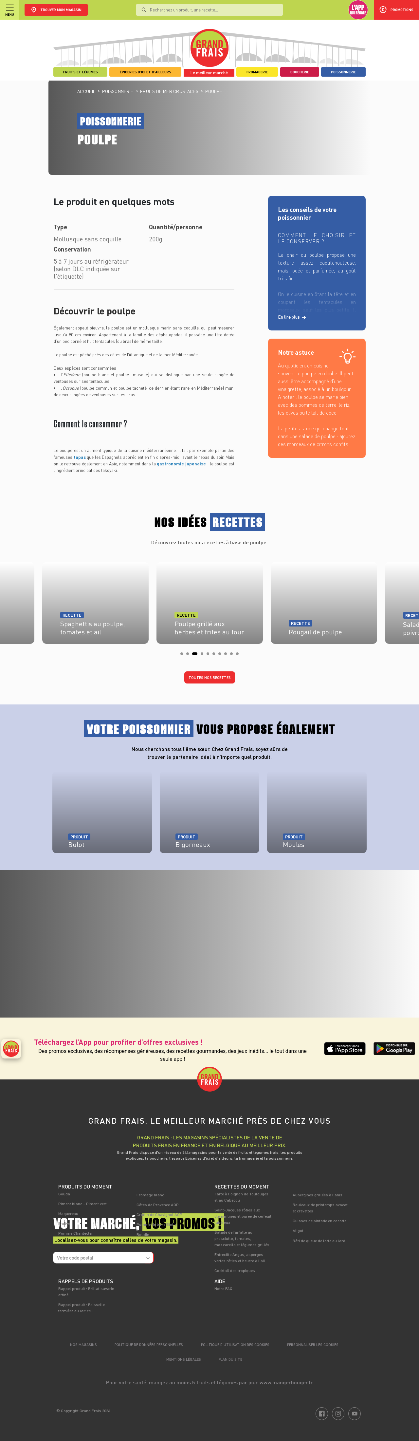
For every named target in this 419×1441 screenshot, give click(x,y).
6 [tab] (215, 655)
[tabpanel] (210, 601)
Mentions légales (183, 1359)
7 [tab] (221, 655)
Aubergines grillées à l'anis (317, 1194)
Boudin (143, 1234)
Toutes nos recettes (210, 677)
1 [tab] (183, 655)
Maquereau (68, 1213)
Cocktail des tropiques (234, 1270)
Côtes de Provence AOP (158, 1204)
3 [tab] (195, 655)
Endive (64, 1223)
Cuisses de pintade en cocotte (319, 1220)
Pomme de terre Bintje (156, 1224)
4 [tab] (204, 655)
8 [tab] (227, 655)
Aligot (298, 1230)
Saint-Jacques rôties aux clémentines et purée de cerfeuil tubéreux (242, 1216)
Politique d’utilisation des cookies (235, 1344)
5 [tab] (210, 655)
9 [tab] (233, 655)
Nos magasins (83, 1344)
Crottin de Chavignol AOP (159, 1214)
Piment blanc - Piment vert (82, 1203)
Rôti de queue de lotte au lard (319, 1240)
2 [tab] (189, 655)
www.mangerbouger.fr (286, 1382)
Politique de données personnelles (149, 1344)
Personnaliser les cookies (312, 1344)
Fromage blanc (150, 1194)
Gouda (64, 1193)
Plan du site (230, 1359)
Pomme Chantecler (75, 1233)
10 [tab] (239, 655)
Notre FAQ (223, 1288)
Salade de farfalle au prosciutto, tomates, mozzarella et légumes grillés (241, 1238)
